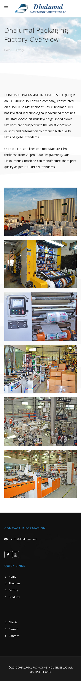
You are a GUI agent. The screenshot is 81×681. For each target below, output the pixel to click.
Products (14, 597)
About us (14, 583)
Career (13, 629)
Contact (14, 636)
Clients (13, 622)
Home (8, 50)
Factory (19, 50)
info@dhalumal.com (24, 539)
